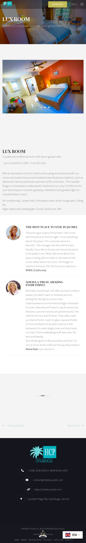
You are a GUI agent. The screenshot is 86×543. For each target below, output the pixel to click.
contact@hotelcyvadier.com (48, 480)
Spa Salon (47, 540)
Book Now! (57, 4)
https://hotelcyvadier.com (48, 489)
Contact (69, 540)
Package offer (35, 540)
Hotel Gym (58, 540)
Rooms (24, 540)
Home (16, 540)
